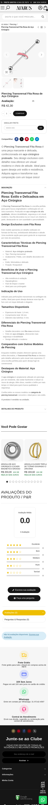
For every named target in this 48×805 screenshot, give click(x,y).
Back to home (41, 27)
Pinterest (27, 139)
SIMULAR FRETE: (11, 123)
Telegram (37, 139)
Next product (45, 27)
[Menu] (2, 8)
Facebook (16, 139)
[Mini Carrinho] (45, 8)
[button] (7, 55)
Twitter (21, 139)
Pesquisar (43, 17)
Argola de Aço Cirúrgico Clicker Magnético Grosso (10, 466)
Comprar (20, 113)
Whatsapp (32, 139)
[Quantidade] (7, 113)
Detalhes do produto (12, 409)
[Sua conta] (40, 8)
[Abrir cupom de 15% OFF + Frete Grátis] (43, 788)
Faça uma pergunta (24, 598)
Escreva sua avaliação (24, 590)
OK (40, 128)
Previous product (38, 27)
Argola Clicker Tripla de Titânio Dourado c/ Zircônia (35, 466)
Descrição (6, 188)
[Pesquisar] (7, 8)
